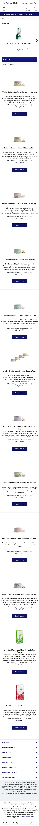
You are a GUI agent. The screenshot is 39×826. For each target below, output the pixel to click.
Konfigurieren (18, 823)
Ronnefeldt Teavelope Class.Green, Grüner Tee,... (19, 651)
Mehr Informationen (27, 817)
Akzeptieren (31, 823)
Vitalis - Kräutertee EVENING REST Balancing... (19, 204)
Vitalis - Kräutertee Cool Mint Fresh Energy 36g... (19, 315)
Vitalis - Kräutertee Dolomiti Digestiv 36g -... (19, 259)
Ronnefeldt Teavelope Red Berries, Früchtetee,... (19, 706)
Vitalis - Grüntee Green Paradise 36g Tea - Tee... (19, 482)
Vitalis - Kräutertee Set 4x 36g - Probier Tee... (19, 371)
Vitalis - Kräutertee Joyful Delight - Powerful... (19, 92)
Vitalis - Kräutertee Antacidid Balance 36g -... (19, 148)
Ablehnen (6, 823)
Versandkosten (31, 782)
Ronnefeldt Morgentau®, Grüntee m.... (19, 43)
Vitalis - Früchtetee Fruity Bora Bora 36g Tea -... (19, 538)
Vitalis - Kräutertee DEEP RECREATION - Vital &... (19, 428)
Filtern (6, 59)
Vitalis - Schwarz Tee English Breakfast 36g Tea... (19, 594)
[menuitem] (4, 8)
